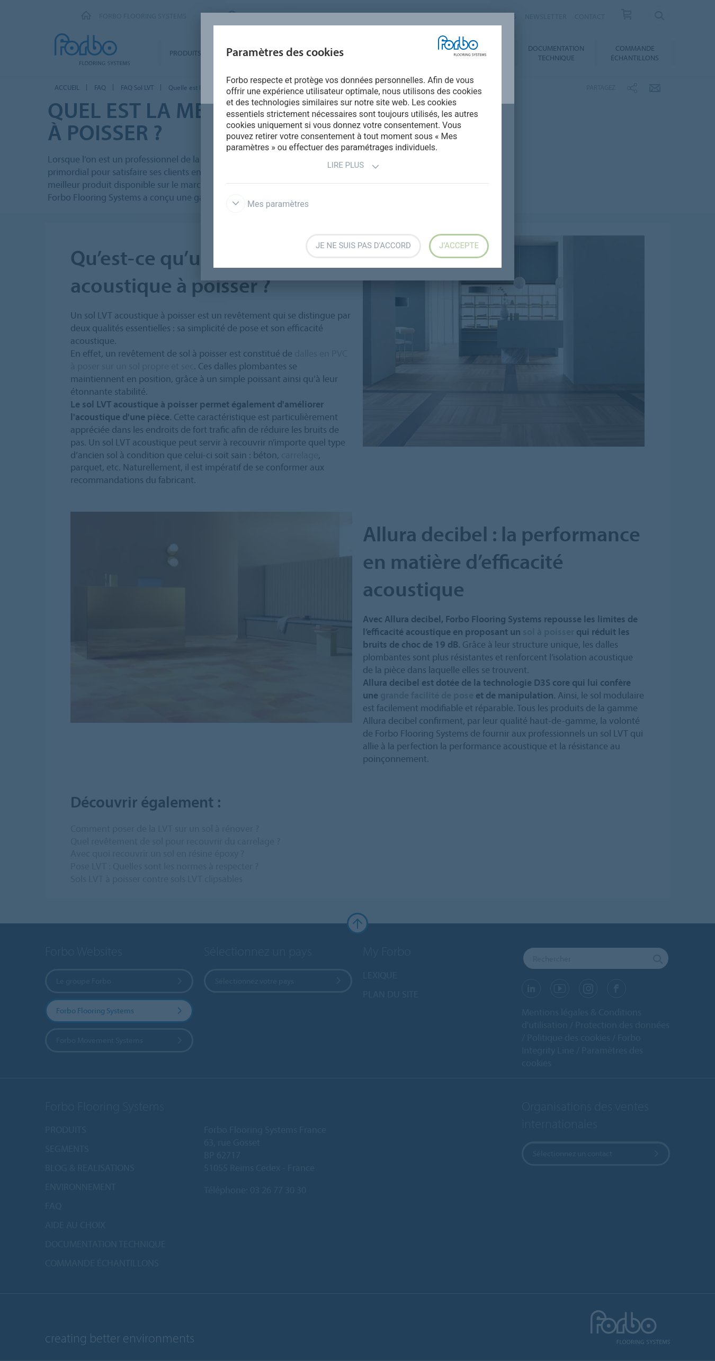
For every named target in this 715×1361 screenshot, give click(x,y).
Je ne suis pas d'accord (363, 245)
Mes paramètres (267, 204)
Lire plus (353, 166)
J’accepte (459, 245)
